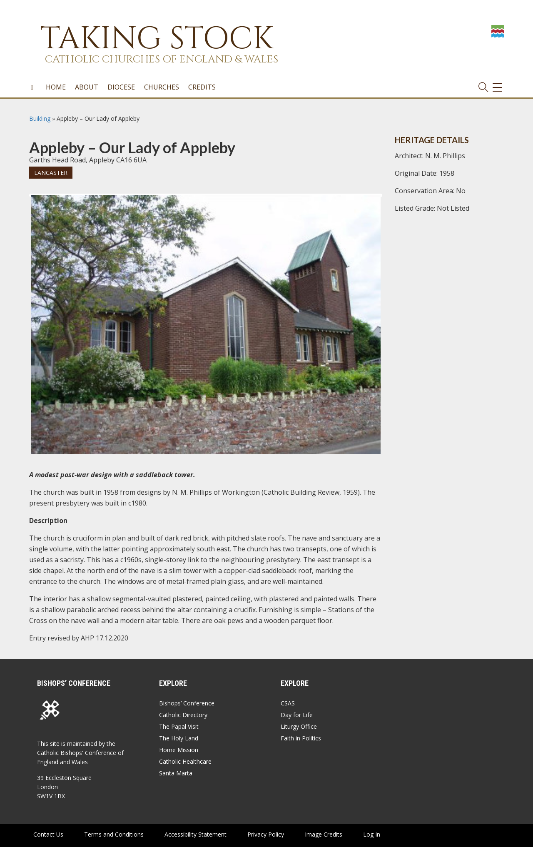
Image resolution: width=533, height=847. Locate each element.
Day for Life (297, 715)
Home (56, 87)
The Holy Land (178, 738)
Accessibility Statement (195, 834)
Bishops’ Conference (186, 703)
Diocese (121, 87)
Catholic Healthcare (185, 761)
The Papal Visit (179, 726)
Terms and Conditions (114, 834)
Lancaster (50, 173)
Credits (202, 87)
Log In (371, 834)
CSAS (288, 703)
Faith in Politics (301, 738)
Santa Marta (175, 773)
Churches (161, 87)
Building (39, 118)
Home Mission (178, 750)
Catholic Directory (183, 715)
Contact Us (48, 834)
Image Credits (323, 834)
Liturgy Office (299, 726)
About (86, 87)
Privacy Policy (265, 834)
